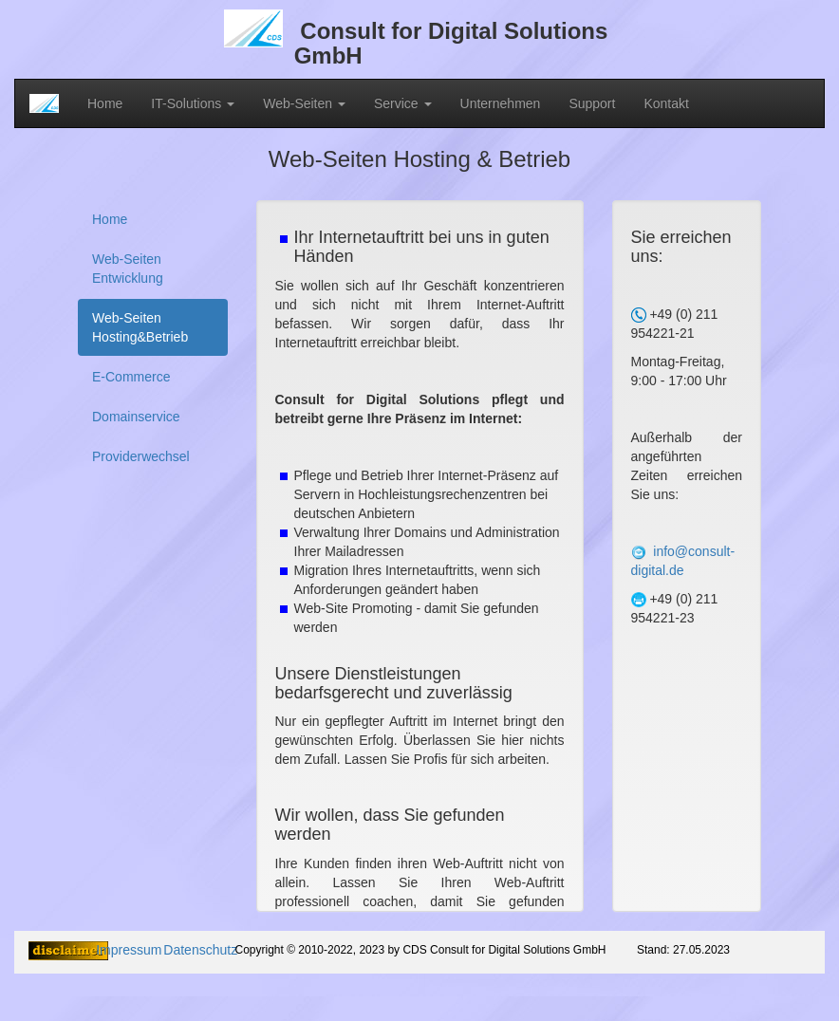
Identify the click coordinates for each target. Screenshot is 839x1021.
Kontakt (665, 103)
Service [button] (403, 103)
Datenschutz (200, 949)
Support (592, 103)
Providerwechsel (141, 456)
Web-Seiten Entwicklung (127, 268)
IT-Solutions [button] (192, 103)
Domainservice (136, 416)
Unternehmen (500, 103)
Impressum (128, 949)
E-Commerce (131, 376)
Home (104, 103)
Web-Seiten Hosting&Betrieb (140, 327)
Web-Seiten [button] (304, 103)
